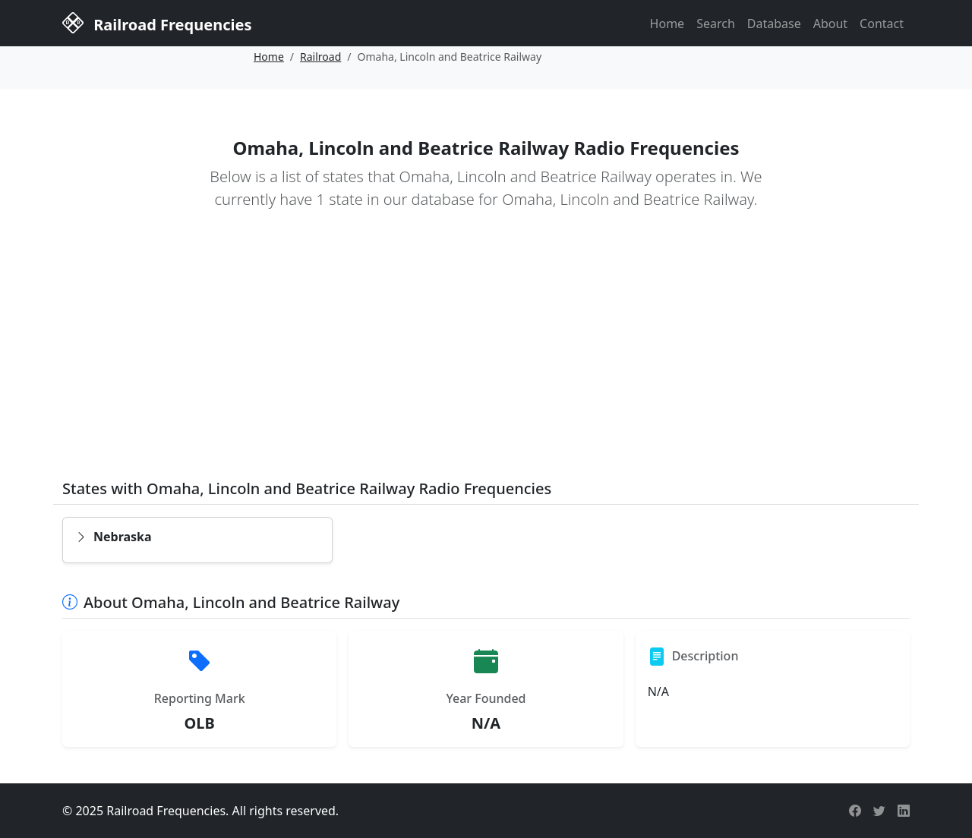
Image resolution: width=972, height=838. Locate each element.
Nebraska (113, 536)
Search (715, 23)
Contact (882, 23)
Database (774, 23)
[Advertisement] (486, 355)
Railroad (320, 56)
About (830, 23)
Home (667, 23)
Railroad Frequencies (156, 22)
